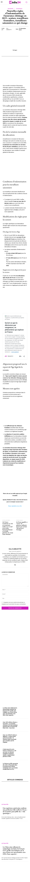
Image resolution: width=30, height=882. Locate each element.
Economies (19, 8)
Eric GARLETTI (10, 28)
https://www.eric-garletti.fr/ (15, 534)
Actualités (10, 8)
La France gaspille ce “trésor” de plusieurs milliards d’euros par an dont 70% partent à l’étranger (22, 509)
